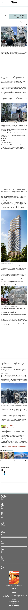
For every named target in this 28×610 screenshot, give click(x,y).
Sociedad (2, 518)
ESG (1, 508)
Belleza (2, 554)
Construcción (6, 5)
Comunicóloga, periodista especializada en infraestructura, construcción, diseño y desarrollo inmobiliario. (13, 472)
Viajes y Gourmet (3, 555)
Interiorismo (2, 500)
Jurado (2, 569)
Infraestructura (24, 5)
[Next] (27, 455)
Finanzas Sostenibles (3, 540)
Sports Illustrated (4, 520)
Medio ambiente (3, 536)
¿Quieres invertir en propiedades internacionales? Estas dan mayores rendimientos (6, 461)
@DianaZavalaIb (9, 48)
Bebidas (2, 565)
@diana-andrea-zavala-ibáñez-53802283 (11, 475)
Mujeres (2, 509)
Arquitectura (2, 499)
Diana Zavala (6, 470)
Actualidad (2, 545)
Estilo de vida (2, 561)
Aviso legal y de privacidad (14, 602)
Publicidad (14, 600)
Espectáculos (2, 550)
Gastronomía (2, 564)
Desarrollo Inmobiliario (15, 5)
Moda (1, 553)
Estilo (1, 529)
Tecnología (2, 506)
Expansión (2, 502)
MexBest (2, 563)
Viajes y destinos (3, 566)
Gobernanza (2, 538)
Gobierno (2, 513)
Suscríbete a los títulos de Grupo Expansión (14, 586)
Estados (2, 516)
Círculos (2, 552)
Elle (1, 558)
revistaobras (13, 593)
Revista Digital (3, 526)
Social (2, 537)
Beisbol (2, 522)
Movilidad (2, 539)
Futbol (2, 521)
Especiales (2, 548)
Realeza (2, 551)
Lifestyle (2, 525)
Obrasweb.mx (15, 593)
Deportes (2, 531)
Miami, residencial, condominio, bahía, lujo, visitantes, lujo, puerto (16, 446)
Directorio (14, 609)
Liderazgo (2, 546)
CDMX (1, 515)
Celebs (2, 560)
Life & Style (3, 528)
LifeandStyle (2, 510)
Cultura (2, 556)
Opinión (2, 517)
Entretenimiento (3, 530)
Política (2, 512)
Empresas (2, 503)
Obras (1, 507)
